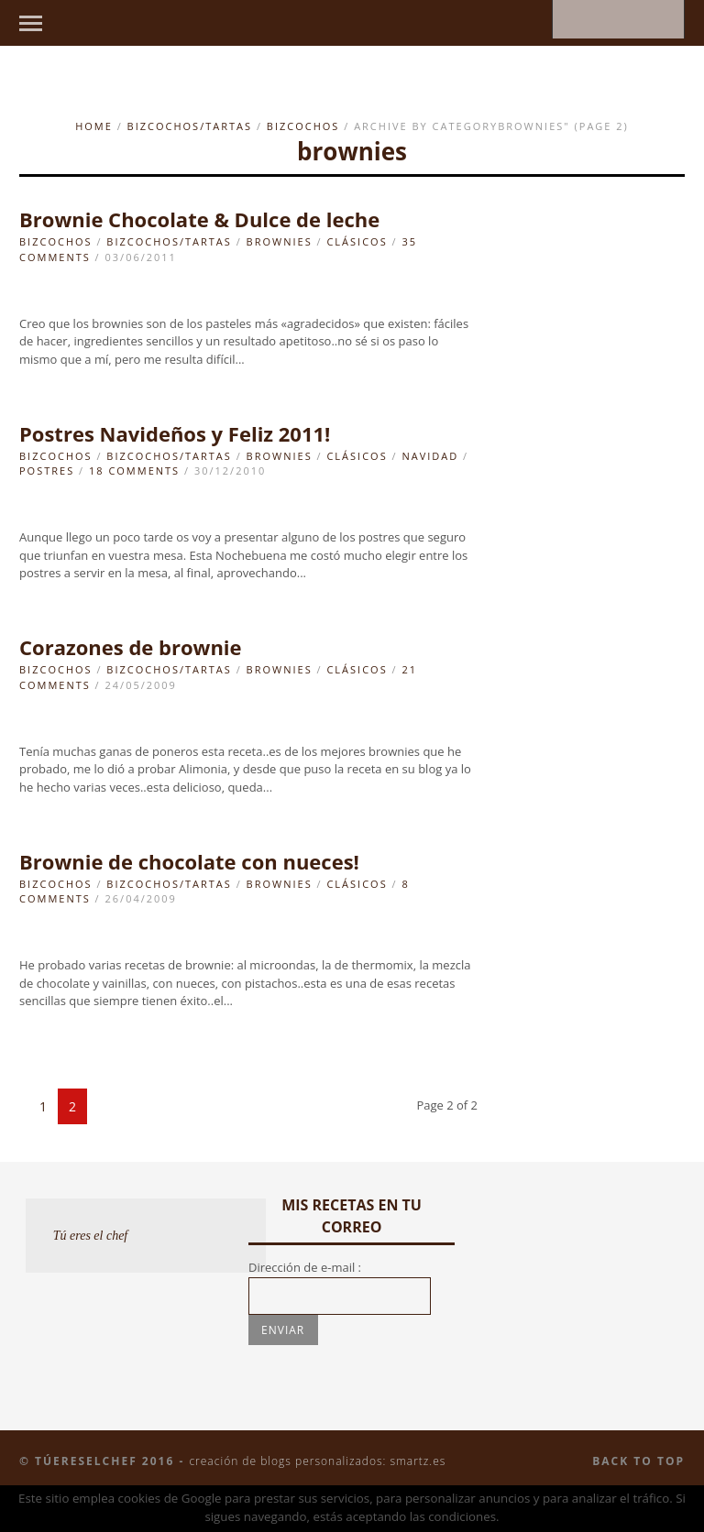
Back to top (638, 1461)
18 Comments (134, 470)
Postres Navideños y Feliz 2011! (174, 433)
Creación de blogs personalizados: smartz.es (317, 1461)
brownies (280, 241)
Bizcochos (303, 126)
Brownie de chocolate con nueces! (189, 861)
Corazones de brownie (130, 647)
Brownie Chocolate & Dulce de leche (199, 219)
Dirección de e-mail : (304, 1267)
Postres (46, 470)
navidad (430, 456)
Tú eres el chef (90, 1235)
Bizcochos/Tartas (189, 126)
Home (94, 126)
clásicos (356, 241)
